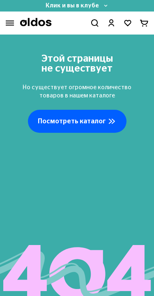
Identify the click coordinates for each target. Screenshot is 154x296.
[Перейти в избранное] (128, 23)
